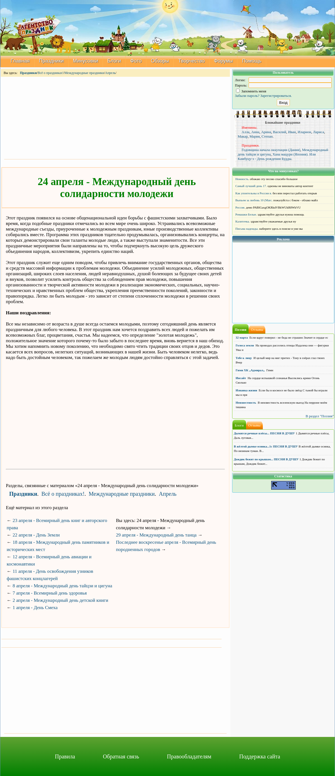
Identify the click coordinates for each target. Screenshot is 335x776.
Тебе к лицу (244, 358)
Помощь (251, 61)
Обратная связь (121, 756)
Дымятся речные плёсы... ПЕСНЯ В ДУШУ (264, 433)
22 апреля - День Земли (36, 535)
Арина (266, 132)
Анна (255, 132)
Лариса (318, 132)
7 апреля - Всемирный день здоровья (50, 593)
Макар (243, 136)
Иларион (304, 132)
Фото (136, 61)
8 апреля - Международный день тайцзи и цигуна (62, 585)
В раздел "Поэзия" (319, 416)
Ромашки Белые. (246, 214)
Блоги (114, 61)
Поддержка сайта (259, 756)
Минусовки (85, 61)
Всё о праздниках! (51, 73)
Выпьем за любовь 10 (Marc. (254, 200)
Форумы (223, 61)
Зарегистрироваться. (276, 96)
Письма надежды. (247, 228)
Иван (292, 132)
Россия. (240, 207)
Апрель (110, 73)
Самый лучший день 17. (251, 186)
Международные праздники (84, 73)
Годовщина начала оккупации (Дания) (271, 150)
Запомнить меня (251, 91)
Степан (267, 136)
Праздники (51, 61)
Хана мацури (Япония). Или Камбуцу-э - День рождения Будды (277, 156)
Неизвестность (246, 402)
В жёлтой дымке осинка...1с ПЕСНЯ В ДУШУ (266, 446)
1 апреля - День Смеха (35, 607)
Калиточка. (243, 221)
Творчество (191, 61)
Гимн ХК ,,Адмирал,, (250, 370)
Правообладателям (189, 756)
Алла (245, 132)
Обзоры (160, 61)
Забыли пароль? (247, 96)
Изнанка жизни (246, 390)
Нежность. (242, 179)
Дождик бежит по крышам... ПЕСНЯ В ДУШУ (266, 459)
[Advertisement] (115, 117)
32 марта (242, 337)
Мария (254, 136)
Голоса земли (245, 345)
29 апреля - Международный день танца (156, 535)
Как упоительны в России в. (254, 193)
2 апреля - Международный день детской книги (60, 600)
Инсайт (241, 378)
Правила (65, 756)
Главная (20, 61)
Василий (279, 132)
